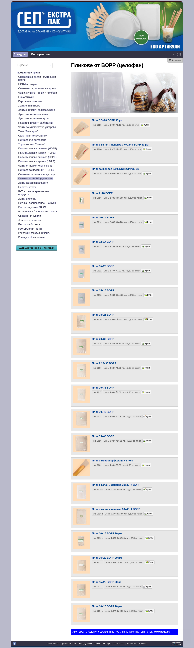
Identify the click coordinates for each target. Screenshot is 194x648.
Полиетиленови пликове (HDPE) (37, 148)
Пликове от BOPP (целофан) (35, 178)
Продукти (20, 54)
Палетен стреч (27, 187)
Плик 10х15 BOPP (103, 217)
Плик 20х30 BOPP (103, 339)
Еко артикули (26, 97)
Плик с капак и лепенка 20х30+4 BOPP (116, 484)
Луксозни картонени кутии (33, 118)
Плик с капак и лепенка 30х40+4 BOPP (116, 509)
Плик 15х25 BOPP (103, 290)
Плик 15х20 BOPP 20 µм (107, 557)
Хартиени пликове (29, 105)
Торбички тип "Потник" (31, 144)
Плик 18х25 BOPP (103, 314)
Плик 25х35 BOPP (103, 387)
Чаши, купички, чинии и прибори (37, 92)
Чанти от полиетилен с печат (35, 165)
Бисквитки (131, 644)
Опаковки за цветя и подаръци (36, 174)
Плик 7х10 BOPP (102, 193)
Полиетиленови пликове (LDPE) (37, 157)
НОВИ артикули (27, 84)
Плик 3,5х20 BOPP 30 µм (107, 120)
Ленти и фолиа (27, 198)
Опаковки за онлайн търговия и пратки (37, 78)
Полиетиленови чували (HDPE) (36, 152)
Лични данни (118, 644)
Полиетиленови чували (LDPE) (36, 161)
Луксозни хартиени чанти (33, 114)
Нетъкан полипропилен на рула (37, 203)
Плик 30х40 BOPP (103, 412)
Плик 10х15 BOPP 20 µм (107, 533)
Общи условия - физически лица (61, 644)
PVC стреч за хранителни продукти (33, 193)
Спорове (143, 644)
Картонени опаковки (30, 101)
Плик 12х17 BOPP (103, 241)
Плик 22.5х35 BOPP (104, 363)
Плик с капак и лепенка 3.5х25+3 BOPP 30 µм (120, 144)
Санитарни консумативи (32, 135)
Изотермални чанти (30, 228)
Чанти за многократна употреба (37, 127)
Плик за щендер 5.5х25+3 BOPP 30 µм (115, 169)
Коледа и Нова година (31, 237)
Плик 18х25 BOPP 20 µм (107, 606)
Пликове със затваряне (32, 140)
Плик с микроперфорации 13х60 (112, 460)
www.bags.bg (162, 631)
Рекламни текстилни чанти (34, 233)
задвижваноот (176, 643)
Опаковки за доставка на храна (37, 88)
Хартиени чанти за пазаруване (36, 110)
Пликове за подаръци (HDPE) (36, 170)
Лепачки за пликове (30, 220)
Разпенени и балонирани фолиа (37, 211)
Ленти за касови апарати (33, 182)
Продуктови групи (28, 72)
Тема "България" (28, 131)
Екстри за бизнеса (29, 224)
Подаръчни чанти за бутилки (35, 122)
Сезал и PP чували (29, 215)
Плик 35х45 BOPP (103, 436)
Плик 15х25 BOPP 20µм (106, 582)
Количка (176, 60)
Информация (40, 54)
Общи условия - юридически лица (94, 644)
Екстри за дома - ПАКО (32, 207)
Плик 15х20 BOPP (103, 266)
